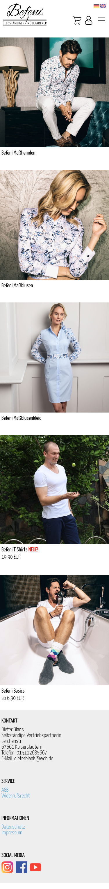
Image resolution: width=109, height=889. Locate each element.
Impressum (11, 833)
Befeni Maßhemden (18, 153)
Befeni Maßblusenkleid (21, 418)
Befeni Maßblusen (17, 285)
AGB (5, 790)
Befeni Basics (13, 691)
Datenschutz (13, 827)
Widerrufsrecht (15, 796)
